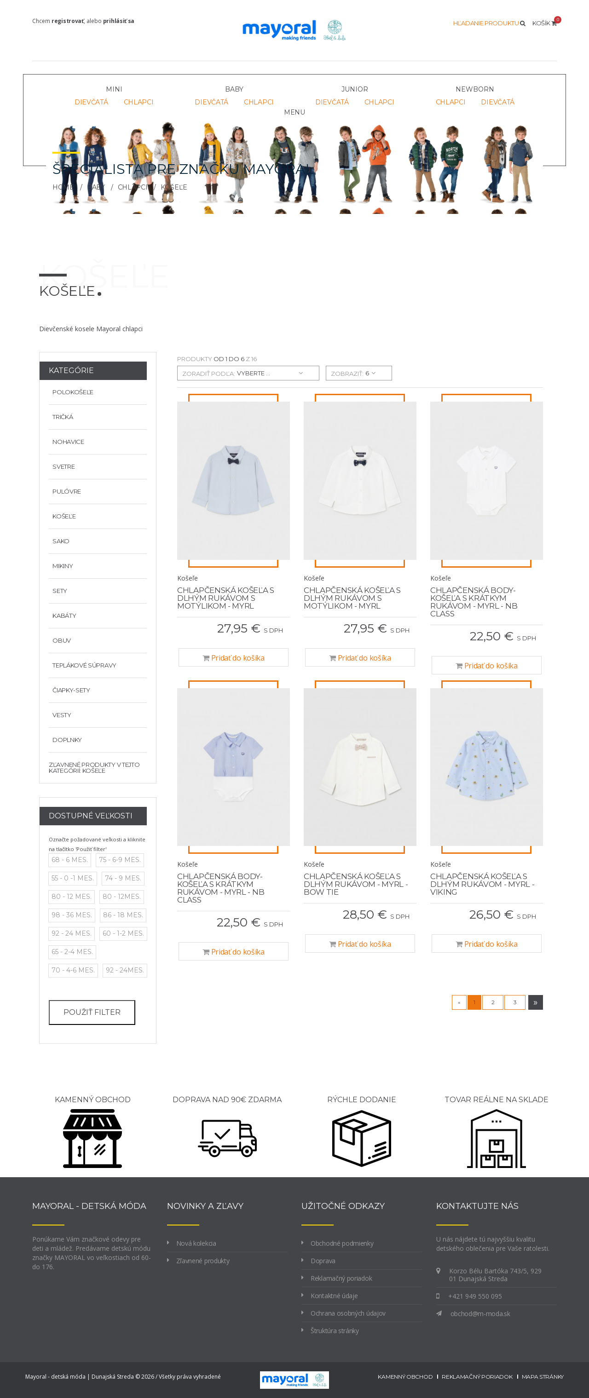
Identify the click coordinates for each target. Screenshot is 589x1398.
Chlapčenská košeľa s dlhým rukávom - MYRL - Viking (482, 884)
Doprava (323, 1260)
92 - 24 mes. (72, 933)
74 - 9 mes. (123, 878)
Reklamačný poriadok (341, 1278)
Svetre (62, 466)
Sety (58, 590)
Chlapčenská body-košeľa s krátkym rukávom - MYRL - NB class (473, 602)
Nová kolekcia (196, 1243)
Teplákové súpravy (82, 665)
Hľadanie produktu (489, 23)
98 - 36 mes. (72, 915)
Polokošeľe (71, 392)
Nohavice (66, 441)
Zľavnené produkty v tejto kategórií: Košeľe (94, 767)
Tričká (61, 416)
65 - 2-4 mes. (72, 952)
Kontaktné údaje (334, 1295)
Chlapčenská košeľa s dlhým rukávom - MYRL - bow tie (356, 884)
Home (63, 187)
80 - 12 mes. (72, 896)
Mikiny (61, 566)
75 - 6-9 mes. (120, 860)
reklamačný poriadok (477, 1376)
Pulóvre (65, 491)
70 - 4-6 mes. (73, 970)
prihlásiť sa (118, 21)
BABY (96, 187)
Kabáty (62, 615)
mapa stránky (543, 1376)
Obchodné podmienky (342, 1243)
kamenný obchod (405, 1376)
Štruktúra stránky (335, 1330)
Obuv (60, 640)
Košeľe (62, 516)
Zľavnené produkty (203, 1260)
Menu (294, 112)
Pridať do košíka (233, 658)
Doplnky (65, 739)
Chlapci (139, 102)
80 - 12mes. (122, 896)
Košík (544, 23)
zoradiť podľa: (208, 373)
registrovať (68, 21)
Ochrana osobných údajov (348, 1313)
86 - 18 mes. (123, 915)
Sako (59, 541)
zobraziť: (347, 373)
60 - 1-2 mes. (123, 933)
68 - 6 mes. (70, 860)
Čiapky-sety (69, 690)
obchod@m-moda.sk (480, 1313)
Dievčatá (91, 102)
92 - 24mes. (125, 970)
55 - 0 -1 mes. (73, 878)
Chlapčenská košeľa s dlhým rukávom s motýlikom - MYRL (225, 598)
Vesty (60, 715)
